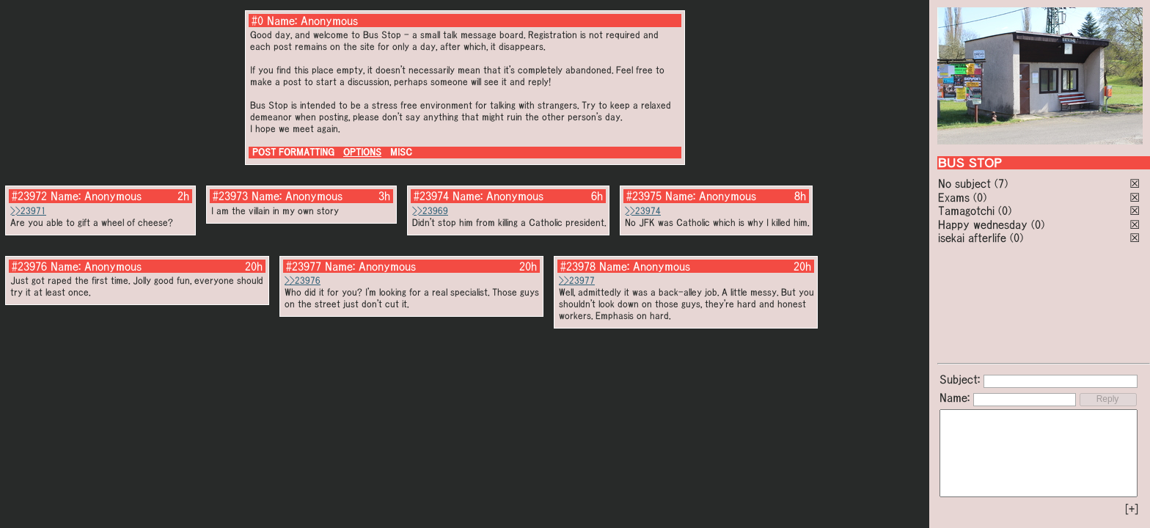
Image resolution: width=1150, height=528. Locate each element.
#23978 (578, 266)
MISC (401, 152)
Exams (954, 197)
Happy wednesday (983, 224)
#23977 (303, 266)
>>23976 (303, 280)
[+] (1131, 509)
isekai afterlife (972, 237)
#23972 (29, 196)
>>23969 (430, 211)
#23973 (230, 196)
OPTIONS (362, 152)
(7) (1001, 183)
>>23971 (28, 211)
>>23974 (643, 211)
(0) (979, 197)
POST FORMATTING (293, 152)
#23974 (431, 196)
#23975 (644, 196)
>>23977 (577, 280)
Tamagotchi (966, 210)
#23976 (29, 266)
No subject (966, 183)
